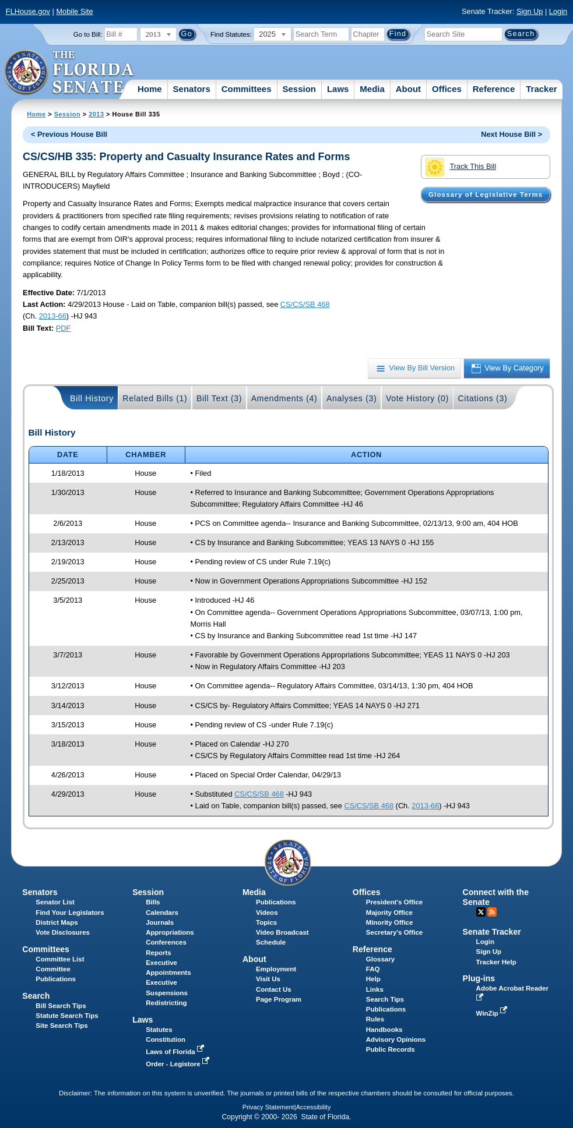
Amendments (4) (284, 398)
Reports (158, 952)
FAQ (373, 969)
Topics (266, 922)
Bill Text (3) (219, 398)
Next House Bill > (511, 134)
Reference (494, 89)
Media (372, 89)
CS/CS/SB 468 (305, 304)
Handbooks (384, 1029)
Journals (160, 922)
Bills (153, 902)
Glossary (380, 959)
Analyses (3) (351, 398)
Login (558, 11)
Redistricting (166, 1002)
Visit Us (268, 978)
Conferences (166, 942)
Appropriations (170, 932)
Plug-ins (479, 978)
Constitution (165, 1039)
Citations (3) (482, 398)
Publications (276, 902)
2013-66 (52, 316)
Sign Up (529, 11)
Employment (276, 969)
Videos (267, 912)
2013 (96, 114)
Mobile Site (74, 11)
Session (299, 89)
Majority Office (389, 912)
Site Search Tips (61, 1025)
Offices (447, 89)
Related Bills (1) (154, 398)
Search (36, 995)
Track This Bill (461, 167)
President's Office (394, 902)
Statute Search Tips (67, 1015)
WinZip (492, 1013)
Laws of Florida (176, 1051)
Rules (375, 1019)
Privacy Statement (268, 1107)
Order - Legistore (179, 1063)
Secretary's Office (394, 932)
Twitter (481, 912)
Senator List (55, 902)
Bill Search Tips (61, 1005)
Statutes (159, 1029)
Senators (191, 89)
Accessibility (313, 1107)
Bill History (92, 398)
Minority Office (389, 922)
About (408, 89)
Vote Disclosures (63, 932)
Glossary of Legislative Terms (485, 194)
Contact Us (273, 989)
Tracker (541, 89)
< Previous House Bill (69, 134)
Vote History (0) (417, 398)
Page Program (278, 999)
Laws (338, 89)
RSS (492, 912)
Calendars (162, 912)
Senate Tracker (492, 931)
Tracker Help (496, 962)
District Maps (57, 922)
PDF (63, 328)
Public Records (390, 1049)
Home (150, 89)
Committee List (60, 959)
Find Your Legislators (70, 912)
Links (375, 989)
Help (373, 978)
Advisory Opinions (396, 1039)
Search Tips (385, 999)
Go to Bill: (88, 34)
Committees (247, 89)
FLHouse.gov (28, 11)
